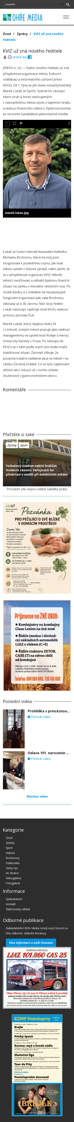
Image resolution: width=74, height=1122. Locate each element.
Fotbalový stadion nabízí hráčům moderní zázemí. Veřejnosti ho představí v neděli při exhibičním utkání (37, 470)
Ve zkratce (12, 873)
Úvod (7, 34)
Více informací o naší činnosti (31, 943)
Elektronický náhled (18, 909)
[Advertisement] (37, 232)
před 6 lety (20, 57)
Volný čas (12, 868)
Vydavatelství (14, 899)
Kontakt (11, 904)
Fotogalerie (13, 883)
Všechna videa (37, 796)
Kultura (10, 853)
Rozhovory (12, 858)
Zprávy (22, 34)
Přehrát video (39, 717)
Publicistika (13, 863)
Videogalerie (13, 878)
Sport (24, 445)
